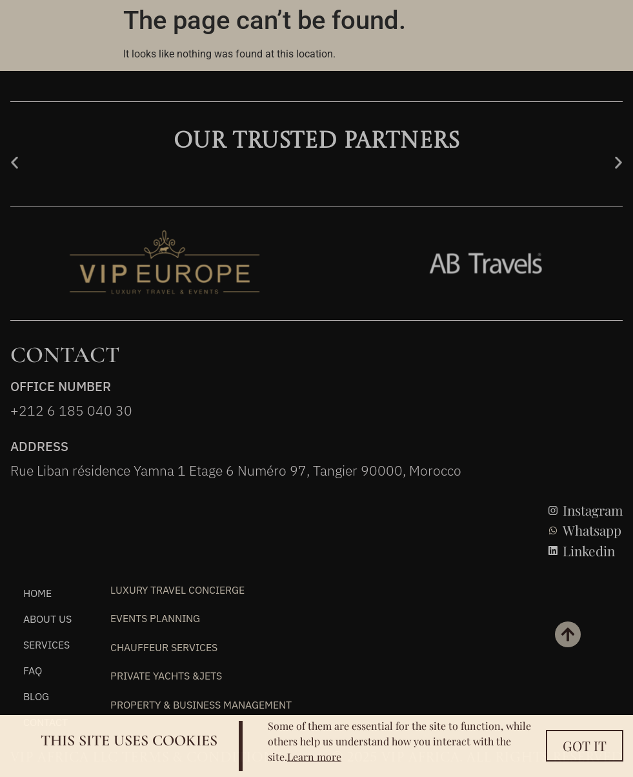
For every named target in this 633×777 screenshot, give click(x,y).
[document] (316, 388)
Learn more (314, 756)
